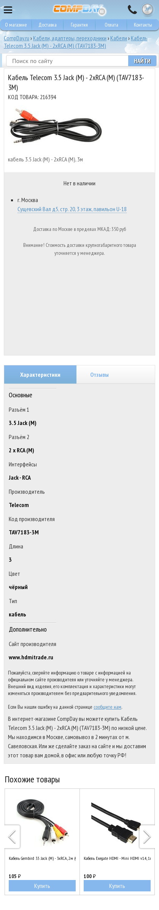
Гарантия (79, 24)
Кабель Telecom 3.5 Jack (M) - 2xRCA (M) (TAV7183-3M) (76, 41)
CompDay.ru (16, 38)
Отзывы (99, 374)
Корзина (147, 9)
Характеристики (40, 374)
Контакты (143, 24)
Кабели (118, 38)
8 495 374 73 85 (132, 9)
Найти (142, 61)
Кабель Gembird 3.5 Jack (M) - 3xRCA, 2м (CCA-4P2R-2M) (42, 858)
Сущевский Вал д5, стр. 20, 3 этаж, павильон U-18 (72, 209)
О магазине (16, 24)
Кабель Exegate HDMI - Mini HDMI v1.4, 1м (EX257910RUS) (117, 858)
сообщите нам (107, 706)
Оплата (111, 24)
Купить (42, 885)
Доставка (47, 24)
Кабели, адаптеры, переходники (70, 38)
